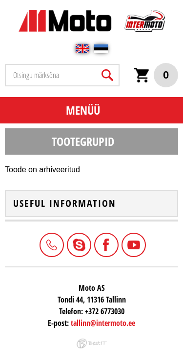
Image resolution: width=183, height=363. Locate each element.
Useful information (64, 203)
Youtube (133, 244)
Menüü (83, 110)
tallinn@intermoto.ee (103, 323)
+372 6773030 (51, 244)
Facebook (105, 244)
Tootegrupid (83, 141)
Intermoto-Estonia (78, 244)
